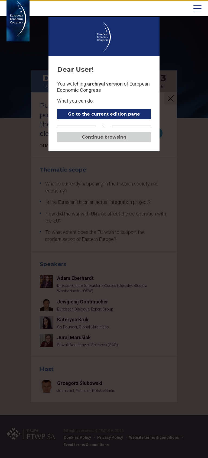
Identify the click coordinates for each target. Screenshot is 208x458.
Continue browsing (104, 137)
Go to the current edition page (104, 114)
